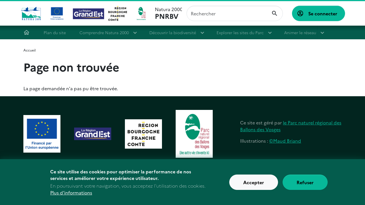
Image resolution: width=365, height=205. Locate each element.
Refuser (305, 185)
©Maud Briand (285, 141)
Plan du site (56, 32)
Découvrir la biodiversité (174, 32)
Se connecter (322, 13)
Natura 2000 (168, 13)
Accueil (28, 32)
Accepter (253, 185)
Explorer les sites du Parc (241, 32)
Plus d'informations (71, 195)
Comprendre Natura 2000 (105, 32)
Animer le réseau (300, 32)
